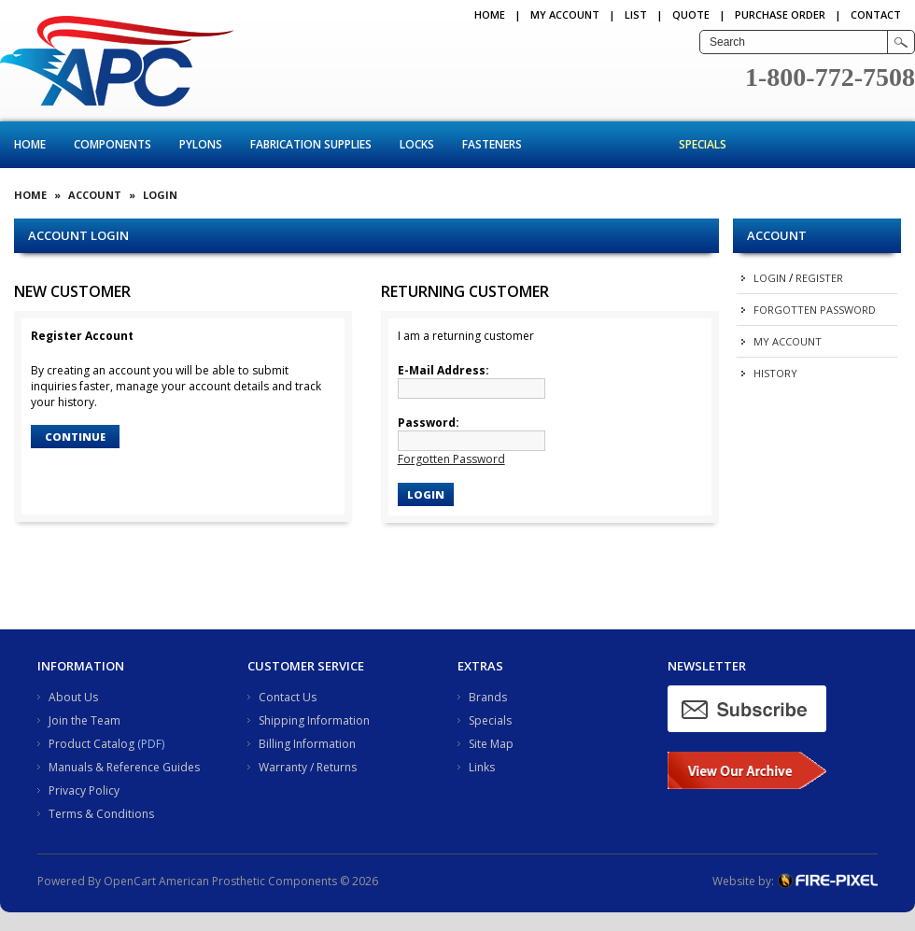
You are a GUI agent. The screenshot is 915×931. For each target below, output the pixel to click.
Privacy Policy (84, 790)
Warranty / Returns (308, 767)
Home (489, 14)
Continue (75, 437)
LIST (636, 14)
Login (769, 278)
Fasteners (492, 144)
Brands (488, 697)
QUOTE (691, 14)
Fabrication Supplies (311, 144)
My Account (564, 14)
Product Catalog (91, 744)
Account (94, 195)
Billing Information (307, 744)
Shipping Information (314, 720)
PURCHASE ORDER (780, 14)
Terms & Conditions (101, 814)
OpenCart (130, 881)
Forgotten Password (814, 310)
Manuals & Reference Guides (124, 767)
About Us (73, 697)
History (775, 373)
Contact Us (288, 697)
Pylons (200, 144)
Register (819, 278)
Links (482, 767)
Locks (417, 144)
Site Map (491, 744)
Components (112, 144)
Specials (702, 144)
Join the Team (84, 720)
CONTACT (876, 14)
